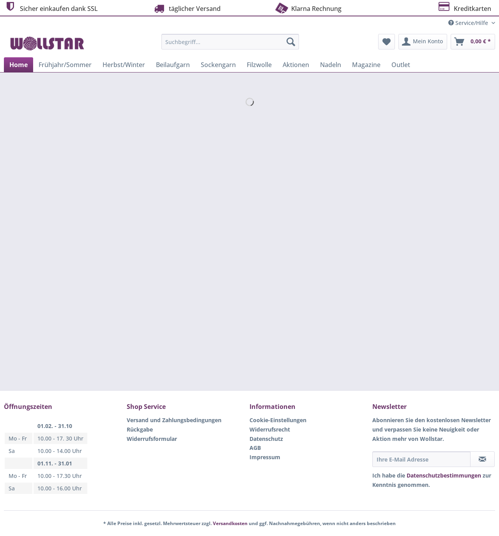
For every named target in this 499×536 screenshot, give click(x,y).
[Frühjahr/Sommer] (65, 64)
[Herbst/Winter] (123, 64)
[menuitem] (230, 45)
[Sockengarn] (218, 64)
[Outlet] (401, 64)
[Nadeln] (331, 64)
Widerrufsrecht (270, 429)
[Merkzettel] (386, 42)
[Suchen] (291, 42)
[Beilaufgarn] (172, 64)
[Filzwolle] (259, 64)
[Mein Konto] (422, 42)
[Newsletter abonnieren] (482, 459)
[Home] (18, 64)
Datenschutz (266, 438)
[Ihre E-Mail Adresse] (421, 459)
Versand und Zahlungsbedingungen (174, 420)
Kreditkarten (464, 7)
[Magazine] (366, 64)
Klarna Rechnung (308, 7)
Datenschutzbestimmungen (444, 475)
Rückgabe (140, 429)
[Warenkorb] (473, 42)
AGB (255, 447)
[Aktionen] (296, 64)
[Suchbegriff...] (230, 42)
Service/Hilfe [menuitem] (469, 23)
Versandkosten (230, 523)
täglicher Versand (186, 8)
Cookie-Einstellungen (278, 420)
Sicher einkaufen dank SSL (51, 7)
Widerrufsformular (152, 438)
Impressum (265, 457)
